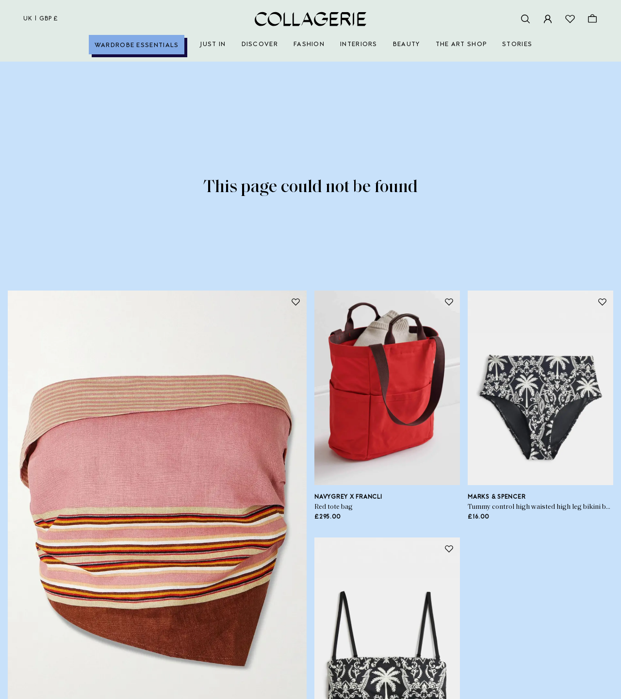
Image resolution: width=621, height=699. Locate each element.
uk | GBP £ (40, 19)
